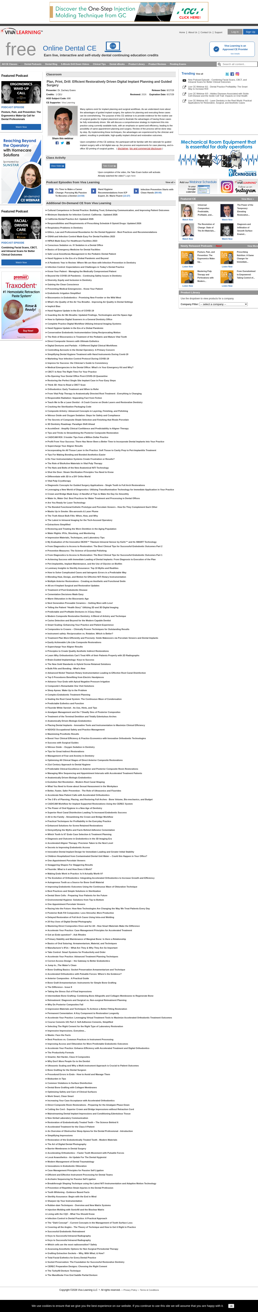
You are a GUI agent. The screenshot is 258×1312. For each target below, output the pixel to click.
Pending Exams (178, 64)
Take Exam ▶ (109, 166)
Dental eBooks (117, 64)
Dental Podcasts (32, 64)
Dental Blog (51, 64)
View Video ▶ (57, 166)
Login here (130, 176)
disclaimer (123, 148)
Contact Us (206, 32)
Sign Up (250, 31)
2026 (144, 94)
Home (182, 32)
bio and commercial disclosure (146, 148)
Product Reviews (157, 64)
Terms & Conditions (149, 1290)
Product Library (136, 64)
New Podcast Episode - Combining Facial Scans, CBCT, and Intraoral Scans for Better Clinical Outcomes (217, 81)
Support (218, 32)
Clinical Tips (99, 64)
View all (199, 74)
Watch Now (21, 127)
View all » (170, 182)
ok (231, 1305)
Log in (235, 31)
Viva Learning (68, 102)
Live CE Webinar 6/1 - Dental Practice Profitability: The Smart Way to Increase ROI (217, 87)
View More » (248, 199)
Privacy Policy (130, 1290)
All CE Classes (9, 64)
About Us (192, 32)
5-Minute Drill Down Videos (75, 64)
